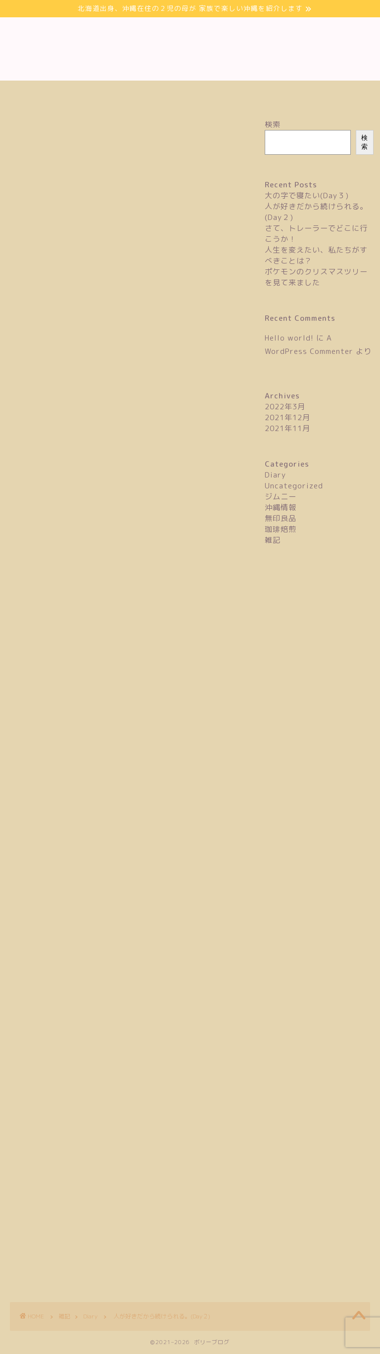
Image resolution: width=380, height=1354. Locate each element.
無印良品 (280, 518)
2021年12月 (287, 417)
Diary (16, 134)
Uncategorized (294, 485)
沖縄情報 (280, 507)
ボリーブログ (190, 49)
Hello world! (289, 338)
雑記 (273, 540)
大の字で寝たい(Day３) (307, 195)
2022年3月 (285, 406)
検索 (273, 124)
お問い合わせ (190, 93)
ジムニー (280, 496)
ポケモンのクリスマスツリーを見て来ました (316, 277)
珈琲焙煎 (280, 529)
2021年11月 (287, 428)
